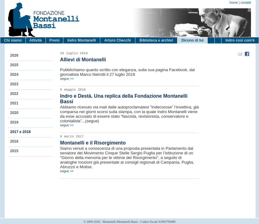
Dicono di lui (192, 40)
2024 (14, 74)
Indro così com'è (240, 40)
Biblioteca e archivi (156, 40)
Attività (35, 40)
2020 (14, 113)
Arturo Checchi (117, 40)
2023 (14, 84)
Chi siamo (13, 40)
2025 (14, 65)
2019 (14, 122)
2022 (14, 94)
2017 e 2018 (20, 132)
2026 (14, 55)
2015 (14, 151)
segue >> (67, 78)
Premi (54, 40)
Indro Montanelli (81, 40)
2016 (14, 141)
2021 (14, 103)
